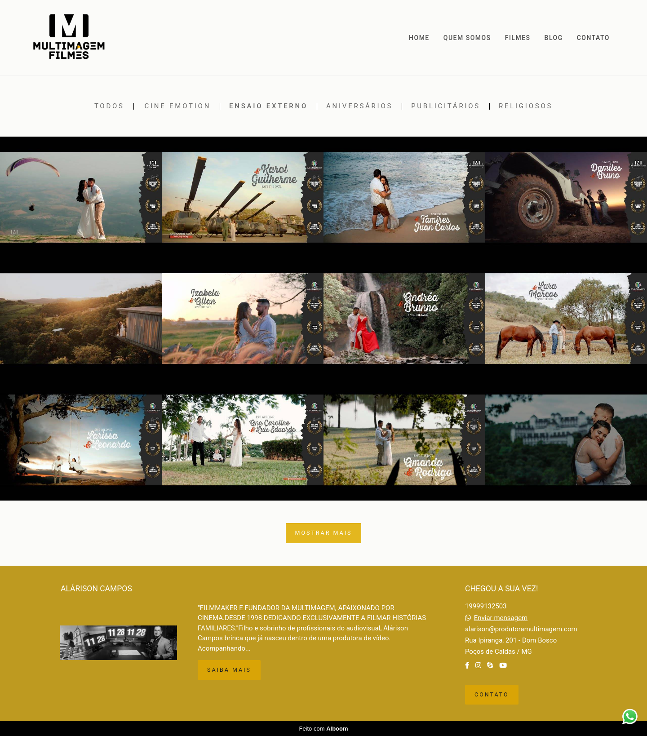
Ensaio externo (268, 106)
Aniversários (359, 106)
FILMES (518, 37)
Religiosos (526, 106)
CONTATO (593, 37)
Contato (491, 694)
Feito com (323, 728)
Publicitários (445, 106)
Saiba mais (229, 669)
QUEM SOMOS (467, 37)
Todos (109, 106)
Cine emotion (178, 106)
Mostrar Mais (323, 532)
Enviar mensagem (501, 618)
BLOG (554, 37)
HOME (419, 37)
